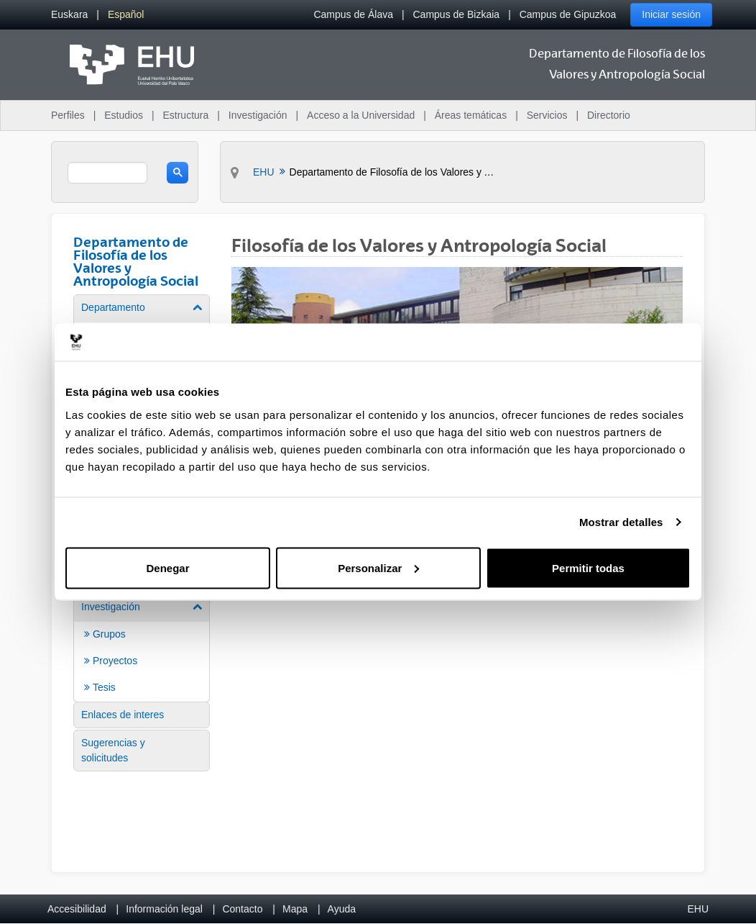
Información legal (164, 909)
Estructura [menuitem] (185, 115)
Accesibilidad (76, 909)
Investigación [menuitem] (258, 115)
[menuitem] (69, 15)
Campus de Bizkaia (456, 14)
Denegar (167, 567)
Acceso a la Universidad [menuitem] (361, 115)
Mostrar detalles (621, 522)
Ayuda (342, 909)
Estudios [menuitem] (123, 115)
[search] (107, 173)
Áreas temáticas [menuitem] (471, 115)
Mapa (295, 909)
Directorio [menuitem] (608, 115)
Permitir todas (588, 567)
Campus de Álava (353, 14)
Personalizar (378, 567)
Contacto (242, 909)
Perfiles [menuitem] (68, 115)
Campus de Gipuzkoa (568, 14)
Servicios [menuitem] (547, 115)
